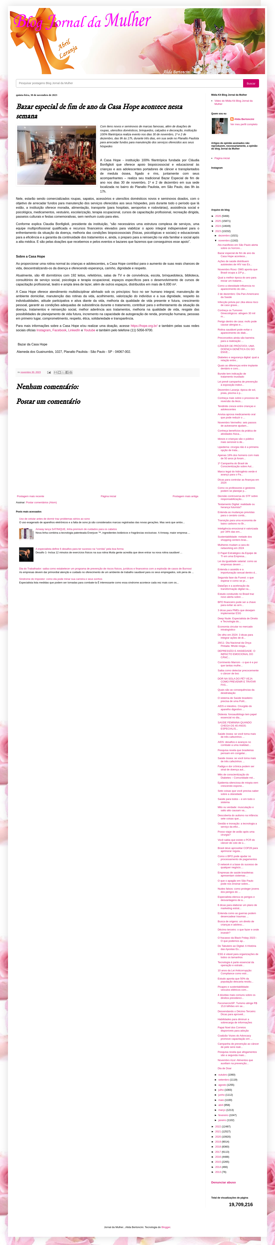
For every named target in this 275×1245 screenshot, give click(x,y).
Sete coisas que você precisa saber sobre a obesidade (238, 792)
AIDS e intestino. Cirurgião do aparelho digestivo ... (235, 708)
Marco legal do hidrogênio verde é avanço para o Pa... (237, 473)
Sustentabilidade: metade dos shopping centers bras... (235, 538)
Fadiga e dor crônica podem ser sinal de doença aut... (236, 768)
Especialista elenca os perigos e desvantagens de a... (236, 898)
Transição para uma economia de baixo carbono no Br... (237, 522)
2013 (218, 1171)
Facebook (59, 330)
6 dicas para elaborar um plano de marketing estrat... (237, 907)
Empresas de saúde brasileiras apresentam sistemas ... (235, 874)
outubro (223, 1074)
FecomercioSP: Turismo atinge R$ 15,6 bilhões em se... (237, 1005)
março (222, 1109)
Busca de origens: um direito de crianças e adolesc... (236, 923)
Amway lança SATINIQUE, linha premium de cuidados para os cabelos (76, 529)
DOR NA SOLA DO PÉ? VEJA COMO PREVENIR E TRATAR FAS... (237, 681)
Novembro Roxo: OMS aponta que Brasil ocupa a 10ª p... (237, 271)
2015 (218, 1161)
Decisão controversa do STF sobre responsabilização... (238, 498)
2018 (218, 1146)
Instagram (43, 330)
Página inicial (108, 496)
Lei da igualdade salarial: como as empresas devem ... (237, 563)
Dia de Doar (224, 1068)
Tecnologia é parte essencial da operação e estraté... (236, 964)
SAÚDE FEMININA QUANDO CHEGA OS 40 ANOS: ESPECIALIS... (234, 725)
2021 (218, 1131)
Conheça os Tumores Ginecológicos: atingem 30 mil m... (236, 313)
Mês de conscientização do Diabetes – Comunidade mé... (236, 776)
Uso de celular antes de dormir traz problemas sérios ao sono (54, 518)
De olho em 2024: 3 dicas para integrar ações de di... (235, 636)
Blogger (165, 1227)
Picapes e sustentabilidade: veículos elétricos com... (233, 988)
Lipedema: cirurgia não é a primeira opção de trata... (238, 448)
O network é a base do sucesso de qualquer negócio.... (237, 866)
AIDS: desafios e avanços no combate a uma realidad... (234, 744)
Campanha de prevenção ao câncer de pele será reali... (238, 1045)
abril (221, 1104)
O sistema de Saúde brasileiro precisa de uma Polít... (235, 699)
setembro (224, 1079)
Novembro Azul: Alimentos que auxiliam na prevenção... (235, 1062)
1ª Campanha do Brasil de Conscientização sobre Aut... (235, 465)
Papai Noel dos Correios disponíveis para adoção (233, 1029)
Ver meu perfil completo (244, 124)
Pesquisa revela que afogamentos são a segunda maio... (237, 1053)
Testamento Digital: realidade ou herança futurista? (236, 506)
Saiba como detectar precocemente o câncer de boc (238, 672)
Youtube (89, 330)
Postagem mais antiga (185, 496)
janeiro (222, 1120)
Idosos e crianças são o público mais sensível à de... (236, 440)
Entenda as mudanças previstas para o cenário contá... (236, 514)
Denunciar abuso (223, 1182)
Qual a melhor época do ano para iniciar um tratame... (237, 279)
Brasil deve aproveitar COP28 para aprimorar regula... (238, 850)
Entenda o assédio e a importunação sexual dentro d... (237, 571)
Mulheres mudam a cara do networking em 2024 (233, 546)
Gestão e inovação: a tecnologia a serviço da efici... (237, 825)
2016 (218, 1156)
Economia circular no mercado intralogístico (235, 628)
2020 (218, 1136)
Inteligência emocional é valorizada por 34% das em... (238, 530)
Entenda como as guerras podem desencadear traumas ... (237, 915)
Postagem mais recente (30, 496)
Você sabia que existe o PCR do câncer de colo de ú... (236, 841)
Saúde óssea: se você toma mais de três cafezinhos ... (237, 735)
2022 (218, 1126)
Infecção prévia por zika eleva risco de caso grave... (238, 304)
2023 (218, 231)
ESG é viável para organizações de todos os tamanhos (238, 956)
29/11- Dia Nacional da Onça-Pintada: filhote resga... (235, 644)
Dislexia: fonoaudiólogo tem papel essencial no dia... (237, 716)
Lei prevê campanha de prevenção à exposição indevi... (237, 383)
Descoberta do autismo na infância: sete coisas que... (238, 817)
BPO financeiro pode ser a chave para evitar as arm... (237, 604)
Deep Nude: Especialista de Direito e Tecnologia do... (238, 620)
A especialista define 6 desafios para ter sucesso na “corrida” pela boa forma (79, 548)
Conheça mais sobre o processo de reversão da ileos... (238, 399)
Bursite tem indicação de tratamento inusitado (232, 375)
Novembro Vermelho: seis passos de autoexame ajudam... (237, 424)
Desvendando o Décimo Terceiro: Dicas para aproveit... (237, 1013)
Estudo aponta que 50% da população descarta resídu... (235, 980)
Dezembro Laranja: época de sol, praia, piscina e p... (237, 391)
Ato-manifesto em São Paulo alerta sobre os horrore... (238, 246)
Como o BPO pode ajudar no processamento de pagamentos (237, 858)
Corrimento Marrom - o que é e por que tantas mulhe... (238, 664)
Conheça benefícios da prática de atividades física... (237, 432)
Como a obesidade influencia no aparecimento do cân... (236, 287)
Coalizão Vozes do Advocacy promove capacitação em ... (235, 1037)
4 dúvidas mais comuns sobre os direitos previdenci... (236, 996)
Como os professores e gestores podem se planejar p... (236, 489)
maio (221, 1099)
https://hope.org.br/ (144, 325)
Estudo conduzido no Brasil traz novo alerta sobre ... (236, 595)
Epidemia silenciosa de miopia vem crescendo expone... (238, 784)
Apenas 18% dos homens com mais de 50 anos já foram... (238, 457)
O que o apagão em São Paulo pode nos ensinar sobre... (235, 882)
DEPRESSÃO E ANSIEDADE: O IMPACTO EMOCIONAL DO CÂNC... (236, 654)
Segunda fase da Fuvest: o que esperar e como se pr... (236, 579)
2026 (218, 215)
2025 (218, 220)
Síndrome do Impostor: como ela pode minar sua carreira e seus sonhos (60, 578)
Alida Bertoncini (244, 119)
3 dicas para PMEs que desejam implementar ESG (236, 612)
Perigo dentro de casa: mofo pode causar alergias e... (237, 323)
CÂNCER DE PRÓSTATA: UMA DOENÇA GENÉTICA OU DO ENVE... (236, 349)
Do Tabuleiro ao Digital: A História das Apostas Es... (237, 947)
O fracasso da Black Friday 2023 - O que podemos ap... (237, 939)
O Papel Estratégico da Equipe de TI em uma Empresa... (237, 555)
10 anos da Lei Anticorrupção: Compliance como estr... (235, 972)
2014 (218, 1166)
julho (221, 1089)
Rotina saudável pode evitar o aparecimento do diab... (235, 331)
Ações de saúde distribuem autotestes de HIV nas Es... (235, 263)
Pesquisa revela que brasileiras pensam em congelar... (236, 752)
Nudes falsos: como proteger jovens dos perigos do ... (238, 890)
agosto (222, 1084)
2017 (218, 1151)
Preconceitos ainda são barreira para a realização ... (236, 339)
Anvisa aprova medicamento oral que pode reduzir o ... (236, 416)
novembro (224, 240)
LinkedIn (74, 330)
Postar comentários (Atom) (41, 502)
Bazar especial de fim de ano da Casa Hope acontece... (236, 255)
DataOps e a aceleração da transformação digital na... (234, 587)
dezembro (224, 235)
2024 (218, 225)
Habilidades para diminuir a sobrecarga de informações (235, 1021)
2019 (218, 1141)
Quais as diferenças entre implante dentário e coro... (238, 367)
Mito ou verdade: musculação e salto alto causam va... (236, 809)
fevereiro (223, 1115)
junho (221, 1094)
